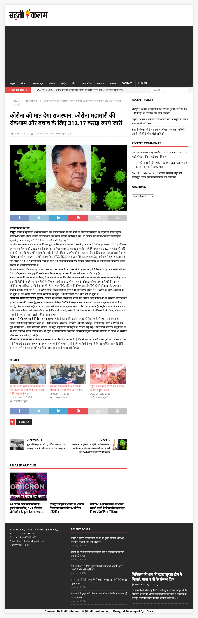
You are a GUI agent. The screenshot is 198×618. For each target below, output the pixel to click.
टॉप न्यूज (11, 83)
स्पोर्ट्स (63, 83)
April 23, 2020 (21, 133)
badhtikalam (41, 133)
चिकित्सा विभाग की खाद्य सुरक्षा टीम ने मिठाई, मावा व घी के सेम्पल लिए (157, 577)
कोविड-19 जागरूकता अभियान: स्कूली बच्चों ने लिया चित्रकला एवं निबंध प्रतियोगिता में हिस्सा (107, 508)
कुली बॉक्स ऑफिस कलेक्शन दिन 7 (149, 156)
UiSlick (149, 611)
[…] (176, 598)
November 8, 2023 (145, 584)
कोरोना (23, 83)
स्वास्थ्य (113, 83)
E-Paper (143, 83)
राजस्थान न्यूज (37, 83)
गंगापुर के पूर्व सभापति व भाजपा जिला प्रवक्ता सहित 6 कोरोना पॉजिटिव (67, 508)
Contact (127, 83)
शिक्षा (74, 83)
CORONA (24, 421)
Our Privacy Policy (19, 544)
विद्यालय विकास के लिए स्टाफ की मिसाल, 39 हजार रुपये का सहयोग (66, 388)
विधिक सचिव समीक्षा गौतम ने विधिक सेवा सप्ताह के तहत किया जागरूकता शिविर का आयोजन (27, 389)
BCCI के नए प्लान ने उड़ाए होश (147, 167)
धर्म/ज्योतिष (87, 83)
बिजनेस (52, 83)
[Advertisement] (99, 52)
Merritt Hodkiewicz (143, 173)
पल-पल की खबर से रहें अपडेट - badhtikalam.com (157, 152)
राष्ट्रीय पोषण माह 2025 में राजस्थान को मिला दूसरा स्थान (107, 388)
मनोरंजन (100, 83)
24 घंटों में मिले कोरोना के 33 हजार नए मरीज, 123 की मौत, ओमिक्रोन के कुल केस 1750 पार (27, 508)
